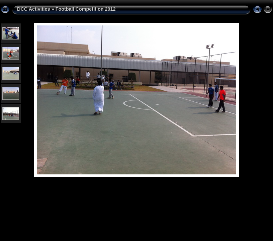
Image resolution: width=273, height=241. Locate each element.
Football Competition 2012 (86, 9)
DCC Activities (34, 9)
